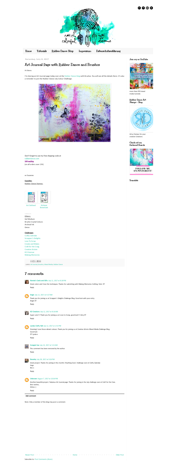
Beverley (33, 359)
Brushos (41, 264)
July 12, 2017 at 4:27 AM (43, 295)
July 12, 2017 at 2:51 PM (52, 326)
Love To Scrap (30, 241)
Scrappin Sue (34, 345)
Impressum (85, 51)
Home (28, 51)
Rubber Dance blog (72, 76)
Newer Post (29, 455)
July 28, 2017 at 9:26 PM (46, 359)
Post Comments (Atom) (43, 459)
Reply (32, 287)
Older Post (120, 455)
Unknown (33, 379)
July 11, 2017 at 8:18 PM (57, 281)
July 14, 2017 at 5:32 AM (49, 345)
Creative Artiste (31, 249)
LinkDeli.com (28, 213)
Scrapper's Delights (32, 238)
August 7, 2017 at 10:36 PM (48, 379)
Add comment (31, 396)
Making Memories (32, 255)
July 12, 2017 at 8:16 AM (49, 312)
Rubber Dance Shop (63, 51)
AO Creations (35, 312)
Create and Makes (32, 244)
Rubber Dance (58, 264)
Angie (32, 295)
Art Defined (31, 205)
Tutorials (42, 51)
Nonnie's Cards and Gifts (39, 281)
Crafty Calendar (31, 236)
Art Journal (34, 264)
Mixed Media (48, 264)
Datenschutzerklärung (108, 51)
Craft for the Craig (32, 247)
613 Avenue (29, 252)
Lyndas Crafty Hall (36, 326)
